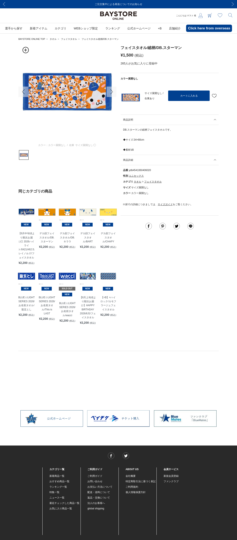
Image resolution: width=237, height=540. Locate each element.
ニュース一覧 (56, 497)
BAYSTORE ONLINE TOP (31, 39)
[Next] (233, 4)
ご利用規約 (132, 486)
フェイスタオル (69, 39)
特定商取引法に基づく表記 (141, 481)
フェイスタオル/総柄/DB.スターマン (100, 39)
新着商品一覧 (56, 476)
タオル (53, 39)
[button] (23, 92)
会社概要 (131, 476)
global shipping (95, 508)
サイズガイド (165, 204)
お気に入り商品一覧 (60, 508)
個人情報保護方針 (136, 492)
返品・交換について (98, 497)
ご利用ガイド (94, 476)
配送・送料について (98, 492)
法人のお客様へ (96, 503)
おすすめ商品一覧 (59, 481)
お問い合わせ (94, 481)
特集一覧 (54, 492)
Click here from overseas (209, 28)
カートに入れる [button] (189, 95)
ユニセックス (136, 175)
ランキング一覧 (58, 486)
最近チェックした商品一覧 (64, 503)
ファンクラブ (171, 481)
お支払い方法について (99, 486)
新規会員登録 (171, 476)
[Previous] (4, 4)
